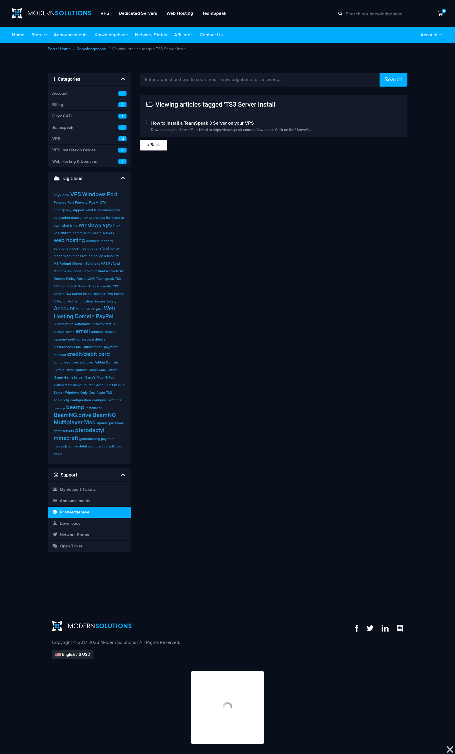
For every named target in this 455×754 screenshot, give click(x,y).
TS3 (118, 279)
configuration (80, 400)
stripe (73, 446)
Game (58, 377)
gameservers (64, 431)
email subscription (88, 347)
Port (112, 194)
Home (18, 35)
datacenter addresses (88, 218)
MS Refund (62, 264)
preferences (63, 347)
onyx (57, 195)
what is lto (69, 226)
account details (93, 339)
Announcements (71, 35)
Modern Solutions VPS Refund (96, 264)
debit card (87, 446)
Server (59, 393)
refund (109, 256)
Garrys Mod (63, 385)
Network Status (151, 35)
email (83, 331)
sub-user (86, 362)
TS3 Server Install (78, 294)
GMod (109, 377)
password (116, 423)
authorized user (66, 362)
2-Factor (60, 301)
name (70, 332)
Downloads (66, 523)
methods (61, 446)
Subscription (63, 324)
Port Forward (78, 203)
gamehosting (89, 439)
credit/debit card (88, 354)
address (97, 332)
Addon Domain (106, 362)
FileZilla (118, 385)
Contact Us (211, 35)
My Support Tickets (74, 489)
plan (99, 309)
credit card (114, 446)
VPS (104, 13)
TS (56, 286)
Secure (99, 301)
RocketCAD (86, 279)
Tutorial (99, 294)
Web (109, 308)
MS (117, 256)
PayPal (104, 316)
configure (99, 400)
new (65, 195)
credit (100, 446)
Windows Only (76, 393)
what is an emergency (103, 210)
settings (115, 400)
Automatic (83, 324)
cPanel (68, 370)
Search (393, 80)
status (110, 324)
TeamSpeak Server (73, 286)
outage (59, 332)
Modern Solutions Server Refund (79, 271)
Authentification (80, 301)
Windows (94, 194)
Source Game (93, 385)
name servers (103, 233)
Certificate (97, 393)
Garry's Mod (94, 377)
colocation (62, 218)
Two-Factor (115, 294)
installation (94, 408)
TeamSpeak (214, 13)
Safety (111, 301)
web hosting (69, 240)
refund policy (108, 248)
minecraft (66, 438)
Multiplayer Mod (75, 422)
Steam (113, 370)
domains (93, 241)
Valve (77, 385)
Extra (58, 370)
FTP (108, 385)
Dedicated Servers (138, 13)
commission (82, 233)
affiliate (66, 233)
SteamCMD (97, 370)
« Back (153, 145)
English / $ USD (72, 655)
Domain (85, 316)
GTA (103, 203)
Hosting (63, 316)
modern (75, 248)
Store (37, 35)
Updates (81, 370)
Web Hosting (180, 13)
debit (58, 454)
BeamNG (104, 415)
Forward (60, 203)
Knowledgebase (111, 35)
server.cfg (61, 400)
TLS (109, 393)
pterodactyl (89, 430)
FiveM (93, 203)
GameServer (74, 377)
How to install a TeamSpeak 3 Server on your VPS (274, 127)
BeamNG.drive (72, 415)
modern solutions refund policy (78, 256)
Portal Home (59, 49)
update (102, 423)
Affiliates (183, 35)
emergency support (69, 210)
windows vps (95, 225)
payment (108, 439)
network (98, 324)
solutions (90, 248)
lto (108, 218)
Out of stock (85, 309)
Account (429, 35)
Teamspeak (105, 279)
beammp (59, 408)
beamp (75, 407)
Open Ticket (67, 546)
